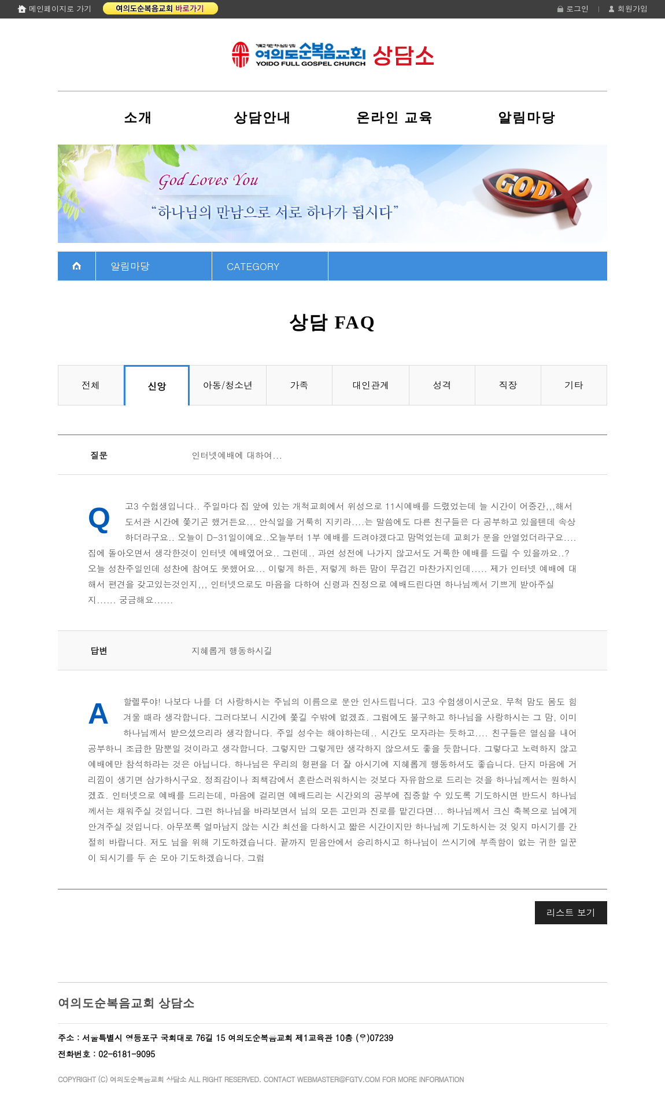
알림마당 (527, 117)
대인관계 (370, 385)
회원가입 (633, 8)
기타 (574, 385)
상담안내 (262, 117)
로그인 (577, 8)
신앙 (156, 386)
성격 (442, 385)
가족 (299, 385)
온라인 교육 (394, 117)
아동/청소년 (228, 385)
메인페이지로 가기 (60, 8)
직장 (508, 385)
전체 (91, 385)
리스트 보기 (571, 912)
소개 (138, 117)
